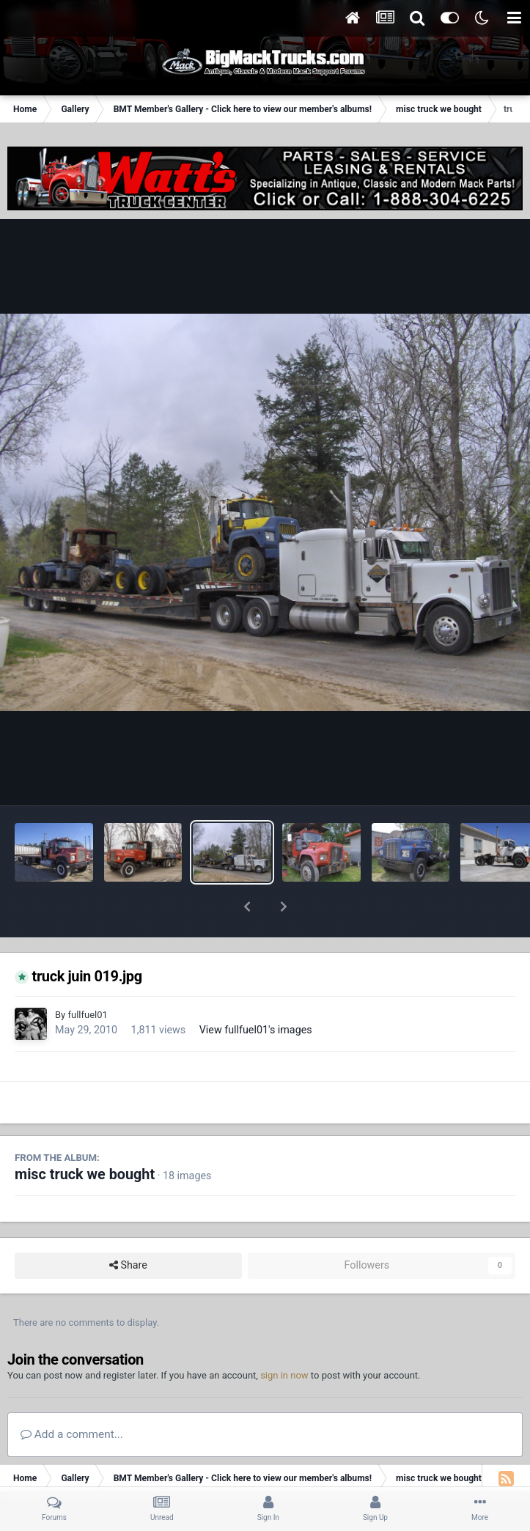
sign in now (284, 1337)
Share (128, 1227)
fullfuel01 (87, 976)
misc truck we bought (85, 1136)
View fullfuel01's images (255, 991)
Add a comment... (72, 1396)
